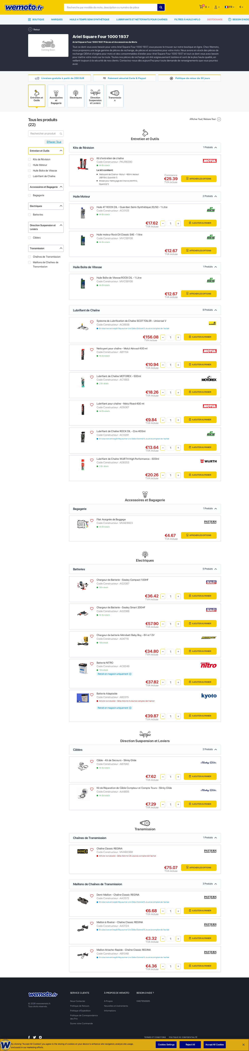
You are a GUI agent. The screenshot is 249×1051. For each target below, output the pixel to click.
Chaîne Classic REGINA (109, 849)
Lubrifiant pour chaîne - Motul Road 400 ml (120, 404)
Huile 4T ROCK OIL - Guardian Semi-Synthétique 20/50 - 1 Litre (132, 207)
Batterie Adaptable (107, 694)
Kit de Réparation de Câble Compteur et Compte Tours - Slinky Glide (134, 788)
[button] (207, 7)
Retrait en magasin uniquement (114, 674)
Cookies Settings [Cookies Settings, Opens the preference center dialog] (166, 1044)
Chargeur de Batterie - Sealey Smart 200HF (121, 608)
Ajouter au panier (198, 224)
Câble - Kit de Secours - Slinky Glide (117, 761)
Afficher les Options (197, 179)
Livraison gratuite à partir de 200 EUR (63, 78)
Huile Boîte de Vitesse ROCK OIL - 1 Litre (119, 278)
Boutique (36, 19)
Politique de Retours (79, 1006)
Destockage (215, 19)
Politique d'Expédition (80, 1011)
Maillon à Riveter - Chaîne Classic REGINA (120, 922)
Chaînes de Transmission (47, 257)
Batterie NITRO (105, 663)
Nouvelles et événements (116, 1006)
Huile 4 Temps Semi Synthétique (89, 19)
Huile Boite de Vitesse (45, 171)
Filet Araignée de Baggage (111, 520)
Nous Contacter (77, 1002)
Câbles (37, 238)
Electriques (36, 206)
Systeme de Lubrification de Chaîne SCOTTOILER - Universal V (131, 321)
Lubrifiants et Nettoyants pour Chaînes (141, 19)
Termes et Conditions (155, 1038)
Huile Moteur (40, 165)
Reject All (190, 1044)
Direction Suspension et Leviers (43, 227)
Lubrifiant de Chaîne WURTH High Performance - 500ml (128, 459)
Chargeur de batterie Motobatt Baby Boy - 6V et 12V (126, 635)
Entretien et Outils (39, 151)
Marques (57, 19)
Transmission (37, 249)
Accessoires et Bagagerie (44, 187)
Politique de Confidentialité (183, 1038)
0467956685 (143, 1002)
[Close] (243, 1044)
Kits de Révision (41, 160)
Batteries (38, 215)
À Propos (108, 1002)
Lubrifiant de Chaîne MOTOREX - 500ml (119, 376)
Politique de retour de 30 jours (192, 78)
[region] (124, 1045)
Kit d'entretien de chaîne (110, 159)
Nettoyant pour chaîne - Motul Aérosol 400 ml (122, 349)
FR (228, 7)
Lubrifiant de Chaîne (44, 176)
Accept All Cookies (214, 1044)
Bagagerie (38, 196)
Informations (110, 1011)
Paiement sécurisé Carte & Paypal (127, 78)
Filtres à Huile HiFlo (187, 19)
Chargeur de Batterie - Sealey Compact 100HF (123, 580)
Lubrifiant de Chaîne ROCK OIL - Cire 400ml (121, 431)
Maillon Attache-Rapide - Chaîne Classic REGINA (124, 950)
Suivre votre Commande (81, 1024)
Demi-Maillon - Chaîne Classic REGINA (118, 895)
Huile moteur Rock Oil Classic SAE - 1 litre (120, 235)
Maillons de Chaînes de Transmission (46, 265)
